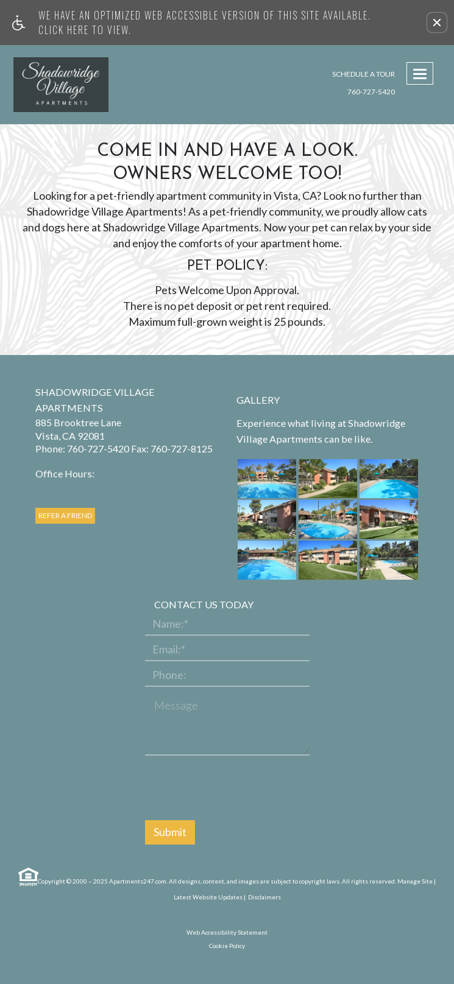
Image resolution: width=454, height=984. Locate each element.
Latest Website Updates (208, 897)
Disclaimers (264, 897)
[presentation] (237, 788)
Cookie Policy (227, 945)
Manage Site (415, 881)
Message (176, 706)
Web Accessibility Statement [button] (227, 932)
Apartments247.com (137, 881)
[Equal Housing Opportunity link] (27, 877)
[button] (437, 22)
